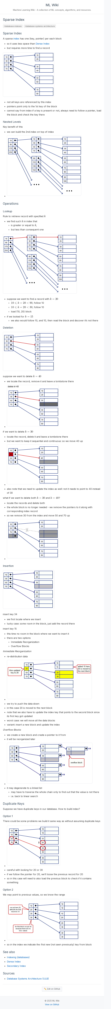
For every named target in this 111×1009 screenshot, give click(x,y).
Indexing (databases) (18, 957)
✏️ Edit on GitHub (52, 989)
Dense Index (42, 43)
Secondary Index (16, 965)
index (16, 38)
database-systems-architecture (40, 26)
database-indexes (13, 26)
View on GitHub (52, 1004)
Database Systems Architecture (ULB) (28, 978)
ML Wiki (52, 5)
